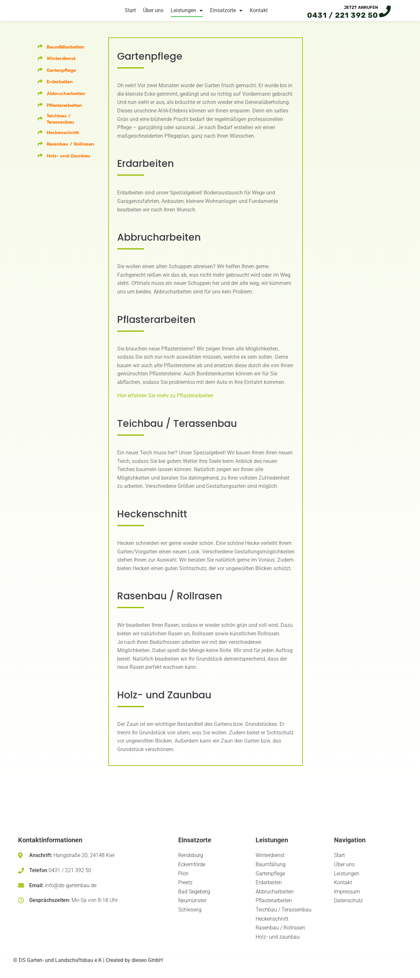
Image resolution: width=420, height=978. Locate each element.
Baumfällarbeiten (65, 53)
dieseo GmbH (147, 966)
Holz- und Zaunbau (68, 162)
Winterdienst (61, 64)
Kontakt (259, 13)
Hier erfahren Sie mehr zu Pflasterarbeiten (165, 402)
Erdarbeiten (60, 88)
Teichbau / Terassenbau (60, 125)
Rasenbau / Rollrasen (70, 150)
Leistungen (187, 14)
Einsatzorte (226, 14)
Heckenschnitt (63, 138)
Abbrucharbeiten (66, 99)
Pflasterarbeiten (64, 111)
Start (130, 13)
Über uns (153, 13)
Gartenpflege (61, 76)
